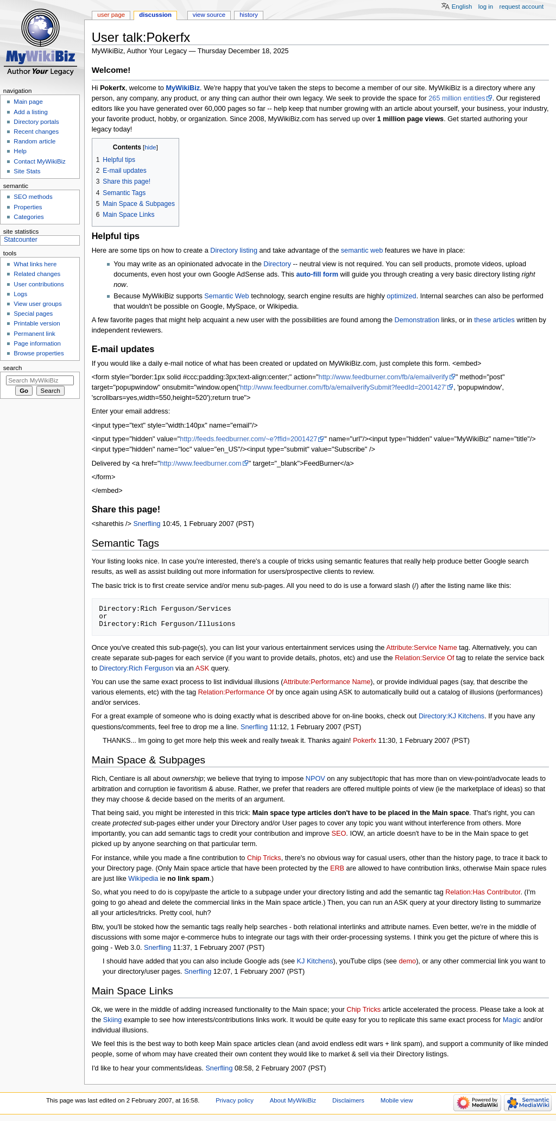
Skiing (112, 1020)
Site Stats (27, 171)
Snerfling (147, 524)
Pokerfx (364, 740)
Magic (512, 1020)
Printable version (37, 323)
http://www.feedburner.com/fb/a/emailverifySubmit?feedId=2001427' (343, 387)
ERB (337, 868)
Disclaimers (348, 1100)
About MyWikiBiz (293, 1100)
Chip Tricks (264, 858)
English (462, 6)
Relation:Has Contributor (482, 892)
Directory (277, 264)
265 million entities (456, 98)
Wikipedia (143, 878)
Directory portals (36, 121)
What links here (35, 264)
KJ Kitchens (315, 961)
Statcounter (20, 239)
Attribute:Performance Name (326, 682)
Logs (20, 294)
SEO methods (33, 196)
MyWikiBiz (183, 88)
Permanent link (34, 333)
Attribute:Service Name (421, 648)
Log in (485, 6)
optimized (401, 296)
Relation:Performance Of (236, 692)
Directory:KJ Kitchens (451, 716)
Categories (28, 217)
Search (12, 368)
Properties (28, 207)
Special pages (33, 313)
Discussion (155, 14)
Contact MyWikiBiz (39, 161)
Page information (37, 343)
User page (111, 14)
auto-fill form (317, 274)
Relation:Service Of (424, 658)
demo (407, 961)
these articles (494, 320)
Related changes (37, 274)
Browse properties (39, 353)
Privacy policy (235, 1100)
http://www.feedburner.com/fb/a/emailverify (383, 377)
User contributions (39, 284)
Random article (34, 141)
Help (20, 151)
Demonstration (417, 320)
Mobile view (397, 1100)
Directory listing (233, 250)
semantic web (362, 250)
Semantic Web (226, 296)
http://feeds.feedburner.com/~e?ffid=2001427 (248, 439)
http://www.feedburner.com (200, 463)
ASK (202, 668)
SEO (339, 833)
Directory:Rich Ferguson (136, 668)
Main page (28, 101)
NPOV (315, 778)
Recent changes (36, 131)
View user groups (37, 303)
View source (209, 14)
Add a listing (30, 112)
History (248, 14)
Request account (522, 6)
